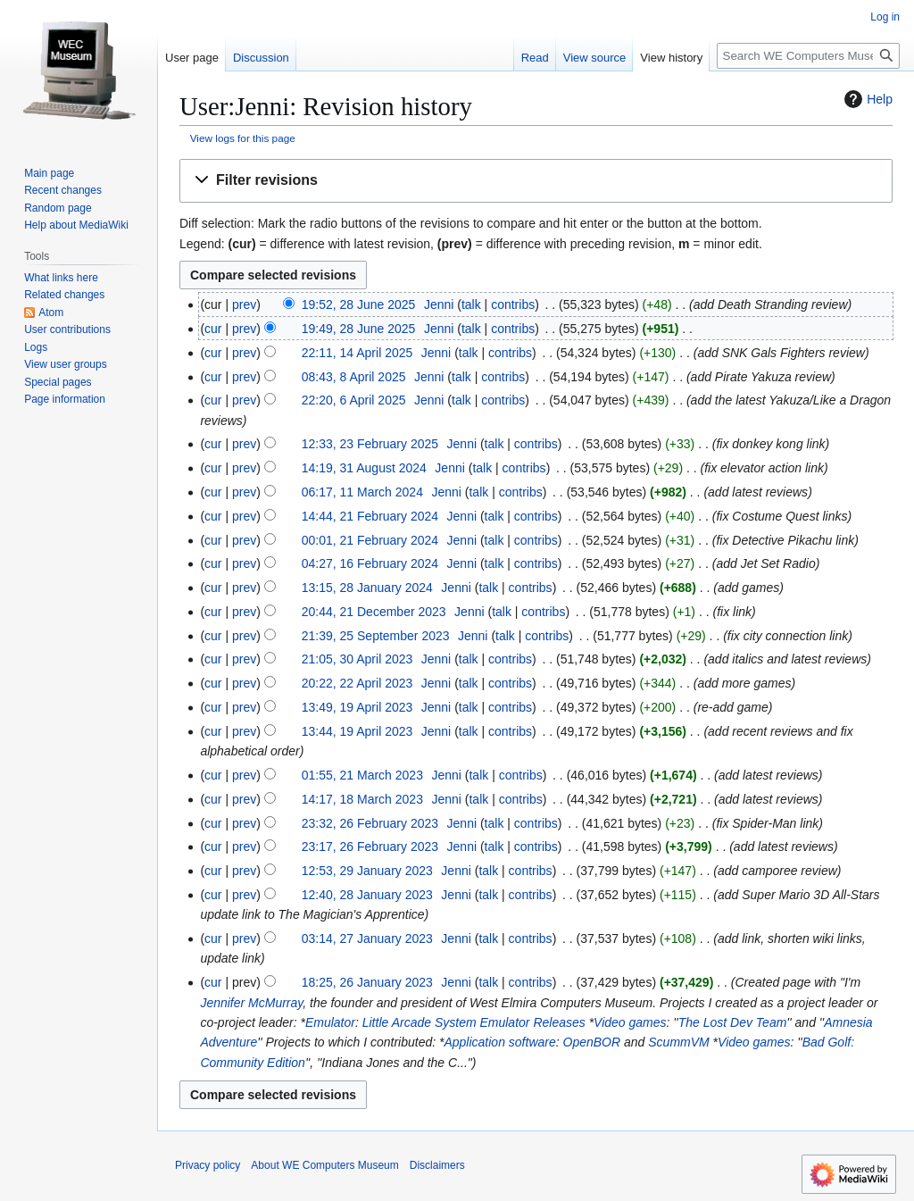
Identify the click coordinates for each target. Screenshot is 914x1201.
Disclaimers (437, 1165)
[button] (536, 180)
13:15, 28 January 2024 (367, 587)
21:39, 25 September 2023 (376, 636)
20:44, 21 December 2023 (374, 612)
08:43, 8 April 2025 (354, 377)
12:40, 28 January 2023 (367, 895)
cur (212, 328)
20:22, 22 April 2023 (357, 683)
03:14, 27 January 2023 (367, 938)
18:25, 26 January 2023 (367, 982)
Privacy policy (207, 1165)
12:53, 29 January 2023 (367, 870)
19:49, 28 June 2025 (359, 328)
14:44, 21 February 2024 (370, 516)
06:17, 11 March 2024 (362, 492)
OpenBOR (592, 1042)
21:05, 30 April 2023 (357, 659)
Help (866, 99)
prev (244, 304)
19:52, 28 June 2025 (359, 304)
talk (471, 304)
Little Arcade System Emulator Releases (474, 1022)
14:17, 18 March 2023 (362, 799)
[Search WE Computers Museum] (808, 56)
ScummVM (678, 1042)
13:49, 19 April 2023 (357, 707)
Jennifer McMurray (251, 1003)
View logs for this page (242, 138)
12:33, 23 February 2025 (370, 444)
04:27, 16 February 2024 (370, 563)
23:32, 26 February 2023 (370, 823)
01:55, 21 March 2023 (362, 775)
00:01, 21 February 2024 (370, 540)
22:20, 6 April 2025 (354, 400)
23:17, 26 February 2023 (370, 846)
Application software (499, 1042)
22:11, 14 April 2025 (357, 353)
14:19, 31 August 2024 (364, 468)
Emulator (330, 1022)
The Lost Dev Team (732, 1022)
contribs (513, 304)
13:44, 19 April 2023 (357, 731)
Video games (630, 1022)
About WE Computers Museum (324, 1165)
